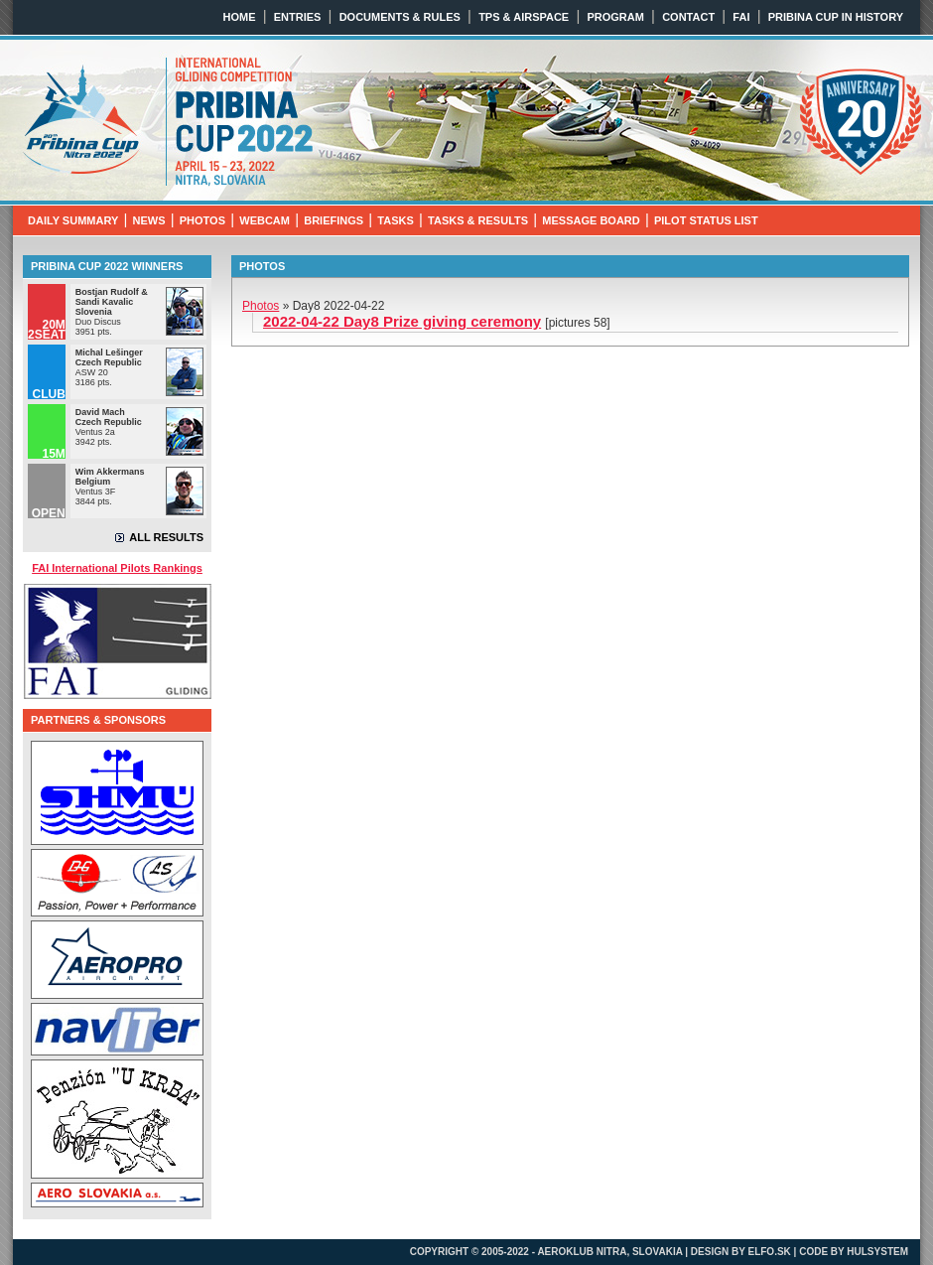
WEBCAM (264, 220)
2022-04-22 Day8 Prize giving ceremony (402, 321)
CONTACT (688, 17)
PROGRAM (615, 17)
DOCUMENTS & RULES (400, 17)
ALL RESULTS (166, 537)
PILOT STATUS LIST (706, 220)
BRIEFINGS (333, 220)
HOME (239, 17)
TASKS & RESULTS (478, 220)
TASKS (395, 220)
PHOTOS (202, 220)
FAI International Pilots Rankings (117, 568)
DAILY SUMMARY (73, 220)
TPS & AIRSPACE (523, 17)
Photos (260, 306)
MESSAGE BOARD (590, 220)
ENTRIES (298, 17)
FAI (741, 17)
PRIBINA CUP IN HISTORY (835, 17)
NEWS (149, 220)
